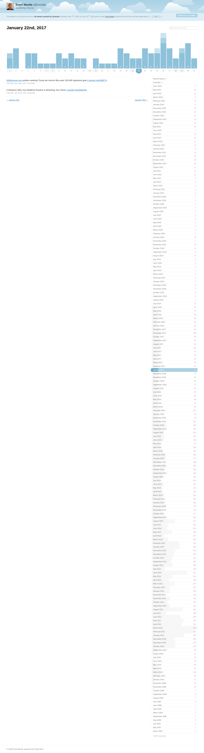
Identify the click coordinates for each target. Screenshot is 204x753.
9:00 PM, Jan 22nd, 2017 (17, 83)
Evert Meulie (18, 749)
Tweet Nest (38, 749)
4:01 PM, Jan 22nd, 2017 (17, 93)
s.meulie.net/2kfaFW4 (76, 90)
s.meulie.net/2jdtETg (97, 80)
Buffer (32, 83)
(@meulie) (31, 4)
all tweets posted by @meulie (47, 16)
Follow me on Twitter (187, 15)
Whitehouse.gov (14, 80)
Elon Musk (109, 16)
